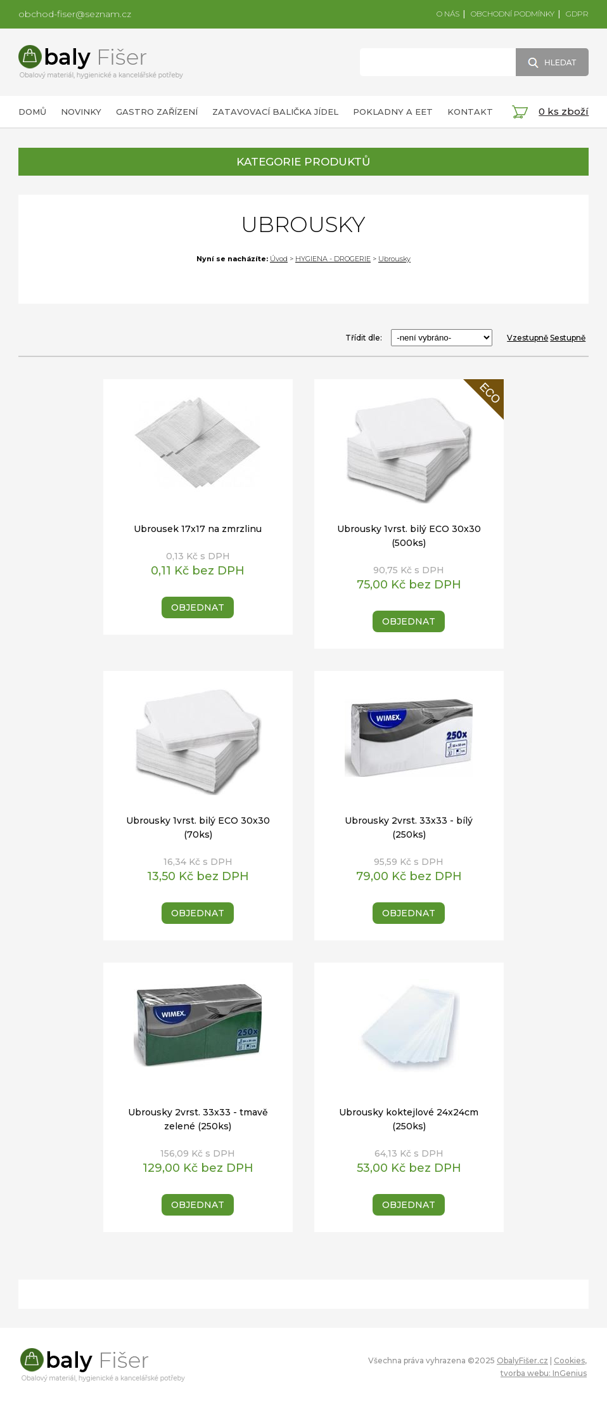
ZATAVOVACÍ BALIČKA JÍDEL (275, 112)
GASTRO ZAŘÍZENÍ (157, 112)
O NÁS (448, 13)
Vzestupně (527, 337)
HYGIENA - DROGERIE (333, 258)
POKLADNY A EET (393, 112)
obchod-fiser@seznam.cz (74, 14)
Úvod (279, 258)
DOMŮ (32, 112)
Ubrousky (394, 258)
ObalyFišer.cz (522, 1360)
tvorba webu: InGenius (544, 1373)
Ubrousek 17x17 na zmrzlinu (198, 529)
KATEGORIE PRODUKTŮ (303, 161)
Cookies (569, 1360)
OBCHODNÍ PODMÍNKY (512, 13)
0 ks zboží (564, 111)
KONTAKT (470, 112)
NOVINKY (81, 112)
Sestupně (567, 337)
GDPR (577, 13)
